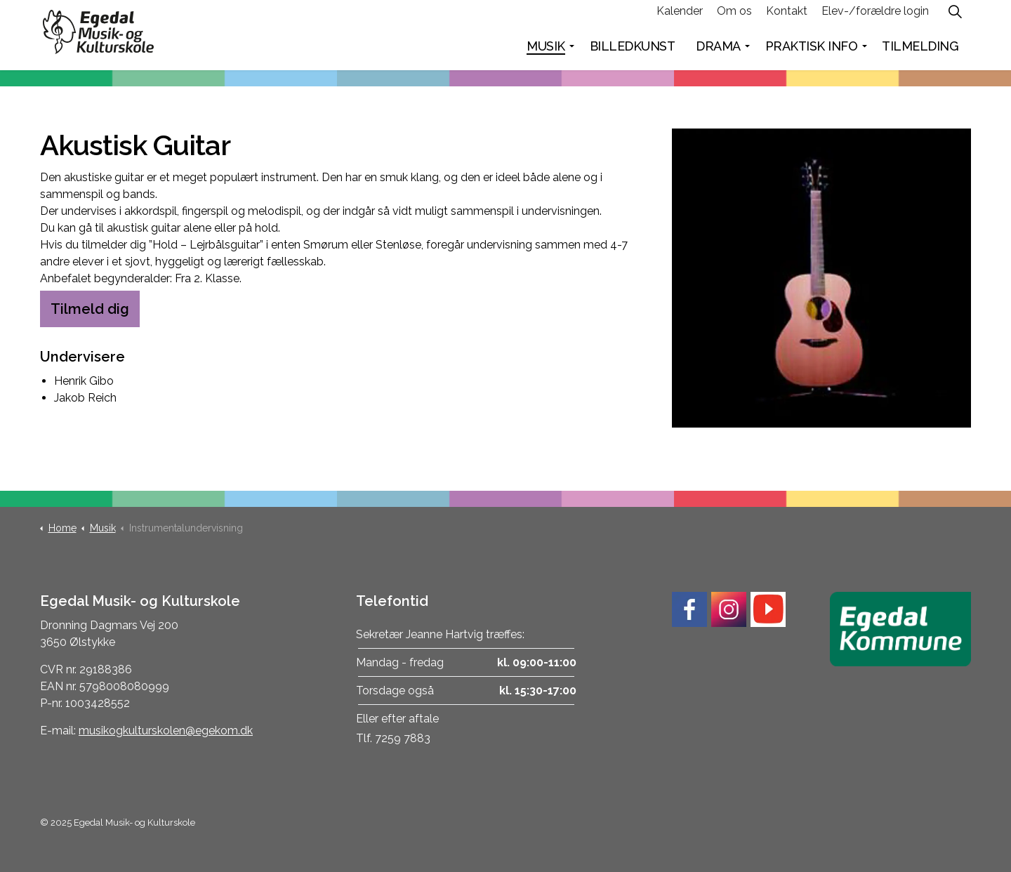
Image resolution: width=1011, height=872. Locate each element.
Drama (718, 52)
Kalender (679, 17)
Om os (734, 17)
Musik (546, 52)
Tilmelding (920, 52)
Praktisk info (811, 52)
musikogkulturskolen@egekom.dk (166, 730)
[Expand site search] (955, 17)
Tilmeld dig (90, 308)
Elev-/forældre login (875, 17)
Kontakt (786, 17)
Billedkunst (632, 52)
